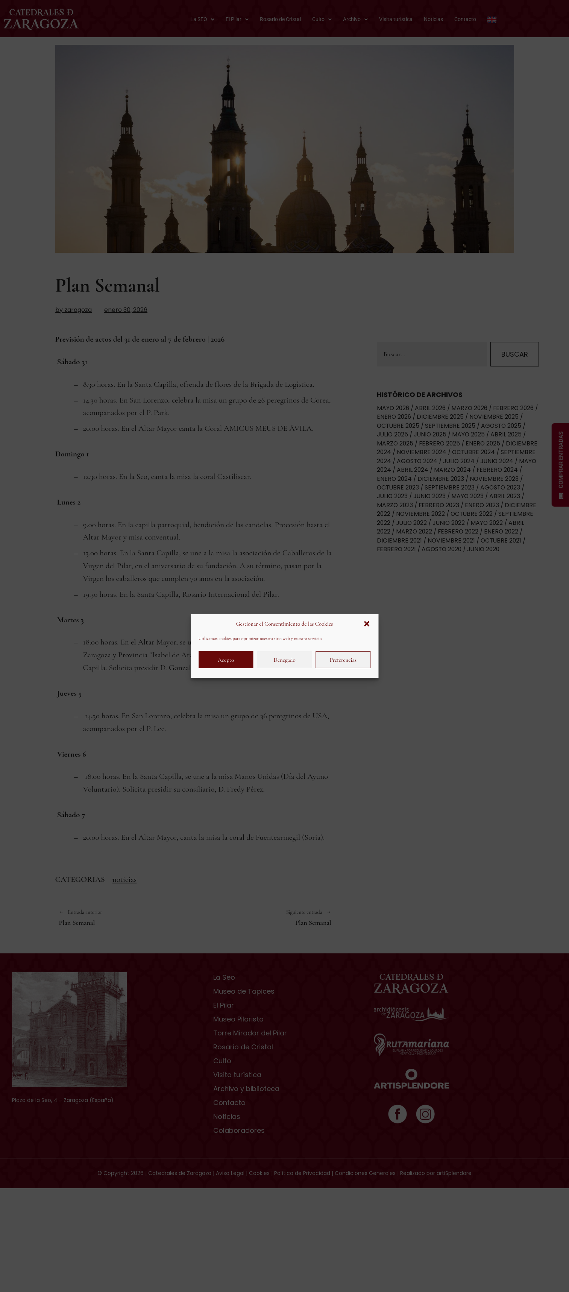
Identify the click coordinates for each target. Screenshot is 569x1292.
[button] (366, 624)
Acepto (226, 660)
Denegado (284, 660)
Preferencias (343, 660)
